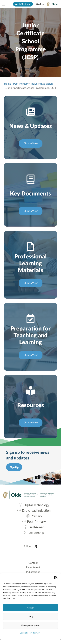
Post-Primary (20, 83)
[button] (56, 577)
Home (7, 83)
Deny (30, 616)
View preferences (30, 625)
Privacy (36, 633)
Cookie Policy (26, 633)
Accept (30, 607)
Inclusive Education (42, 83)
